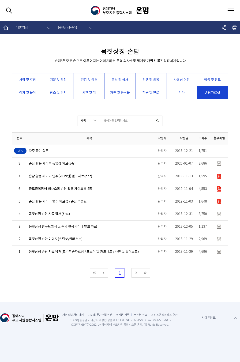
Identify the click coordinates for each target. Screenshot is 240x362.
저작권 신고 (140, 315)
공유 (224, 27)
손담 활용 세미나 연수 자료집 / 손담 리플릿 (58, 201)
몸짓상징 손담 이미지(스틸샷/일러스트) (55, 239)
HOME (6, 27)
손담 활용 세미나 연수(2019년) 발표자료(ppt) (60, 176)
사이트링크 (209, 318)
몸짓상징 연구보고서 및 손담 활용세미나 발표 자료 (63, 226)
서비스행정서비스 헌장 (164, 315)
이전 (103, 273)
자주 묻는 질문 (39, 151)
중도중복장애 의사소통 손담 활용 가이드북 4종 (60, 189)
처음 (94, 273)
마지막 (145, 273)
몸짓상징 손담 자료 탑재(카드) (49, 214)
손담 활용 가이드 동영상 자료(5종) (52, 163)
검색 (157, 121)
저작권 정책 (122, 315)
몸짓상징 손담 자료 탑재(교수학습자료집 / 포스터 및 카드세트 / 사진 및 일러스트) (84, 251)
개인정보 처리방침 (73, 315)
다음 (136, 273)
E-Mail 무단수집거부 (100, 315)
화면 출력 (235, 27)
